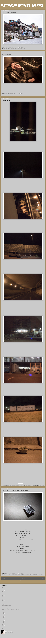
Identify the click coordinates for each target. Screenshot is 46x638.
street (20, 48)
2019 (3, 596)
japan (16, 48)
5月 (3, 617)
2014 (3, 624)
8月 (3, 613)
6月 (3, 616)
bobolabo (9, 48)
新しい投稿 (4, 578)
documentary (27, 485)
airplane (5, 485)
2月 (3, 621)
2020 (3, 595)
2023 (3, 591)
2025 (3, 588)
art (7, 485)
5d (4, 574)
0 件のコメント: (14, 47)
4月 (3, 618)
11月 (3, 604)
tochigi (22, 48)
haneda (30, 485)
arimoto (6, 574)
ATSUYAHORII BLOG (22, 5)
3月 (3, 620)
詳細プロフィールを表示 (9, 632)
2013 (3, 625)
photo (35, 574)
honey (32, 485)
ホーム (23, 578)
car (19, 485)
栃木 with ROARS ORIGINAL (9, 12)
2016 (3, 600)
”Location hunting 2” (6, 54)
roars (18, 48)
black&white (19, 574)
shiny (37, 574)
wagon (43, 485)
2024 (3, 590)
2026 (3, 587)
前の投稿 (42, 578)
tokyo (24, 48)
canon (14, 48)
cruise (21, 485)
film (28, 574)
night (38, 485)
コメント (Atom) (23, 580)
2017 (3, 599)
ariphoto (9, 574)
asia (12, 574)
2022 (3, 592)
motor (36, 485)
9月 (3, 612)
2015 (3, 601)
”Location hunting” (6, 100)
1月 (3, 622)
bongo (12, 48)
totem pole (41, 574)
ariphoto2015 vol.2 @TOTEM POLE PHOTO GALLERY (15, 490)
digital (23, 485)
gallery (31, 574)
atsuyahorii (5, 48)
